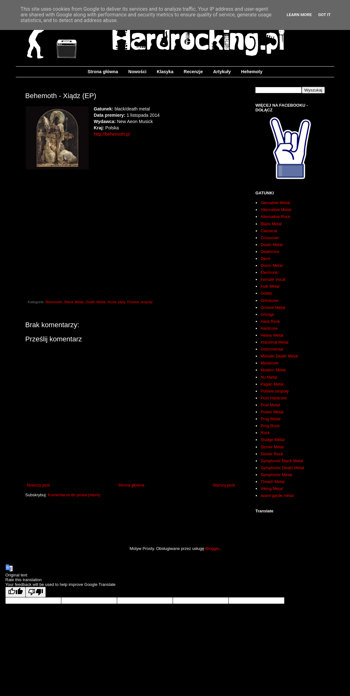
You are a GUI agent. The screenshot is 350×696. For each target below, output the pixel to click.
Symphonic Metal (276, 474)
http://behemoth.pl (112, 134)
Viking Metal (271, 488)
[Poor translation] (36, 592)
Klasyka (165, 71)
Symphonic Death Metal (282, 467)
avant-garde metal (277, 495)
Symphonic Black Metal (281, 460)
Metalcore (269, 363)
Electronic (269, 272)
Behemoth (54, 302)
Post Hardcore (273, 398)
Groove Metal (272, 307)
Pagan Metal (271, 384)
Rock (265, 432)
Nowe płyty (116, 302)
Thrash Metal (272, 481)
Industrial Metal (274, 342)
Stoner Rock (271, 453)
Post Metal (270, 405)
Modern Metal (272, 370)
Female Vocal (272, 279)
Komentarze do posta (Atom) (74, 495)
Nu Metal (268, 377)
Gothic (266, 293)
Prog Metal (270, 418)
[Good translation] (15, 592)
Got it (324, 14)
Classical (268, 230)
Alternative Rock (275, 216)
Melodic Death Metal (279, 356)
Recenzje (193, 71)
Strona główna (103, 71)
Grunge (267, 314)
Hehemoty (252, 71)
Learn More (299, 14)
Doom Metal (271, 265)
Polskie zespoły (140, 302)
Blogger (212, 548)
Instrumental (271, 349)
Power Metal (271, 412)
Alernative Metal (275, 202)
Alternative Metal (275, 209)
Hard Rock (270, 321)
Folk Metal (269, 286)
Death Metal (95, 302)
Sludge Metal (272, 439)
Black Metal (73, 302)
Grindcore (269, 300)
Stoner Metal (272, 447)
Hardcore (268, 328)
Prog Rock (270, 425)
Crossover (269, 237)
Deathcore (269, 251)
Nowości (137, 71)
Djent (265, 258)
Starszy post (223, 485)
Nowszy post (38, 485)
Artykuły (222, 71)
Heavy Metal (271, 335)
